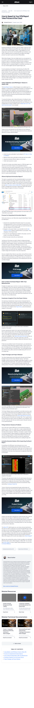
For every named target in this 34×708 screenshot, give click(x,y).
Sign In (30, 2)
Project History (19, 306)
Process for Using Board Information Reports (14, 215)
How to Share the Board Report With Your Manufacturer (15, 655)
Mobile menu (2, 2)
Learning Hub (4, 10)
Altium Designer (28, 535)
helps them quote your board (21, 336)
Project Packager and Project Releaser (12, 354)
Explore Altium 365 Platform (23, 549)
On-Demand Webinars (6, 543)
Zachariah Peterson (8, 22)
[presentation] (31, 592)
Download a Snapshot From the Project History (14, 298)
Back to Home (18, 643)
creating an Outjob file (12, 484)
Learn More (17, 147)
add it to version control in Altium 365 (13, 185)
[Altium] (17, 2)
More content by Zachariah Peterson (10, 586)
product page (6, 542)
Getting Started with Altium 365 (8, 549)
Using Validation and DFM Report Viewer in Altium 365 (15, 651)
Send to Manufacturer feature (23, 415)
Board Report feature (8, 87)
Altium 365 (4, 6)
